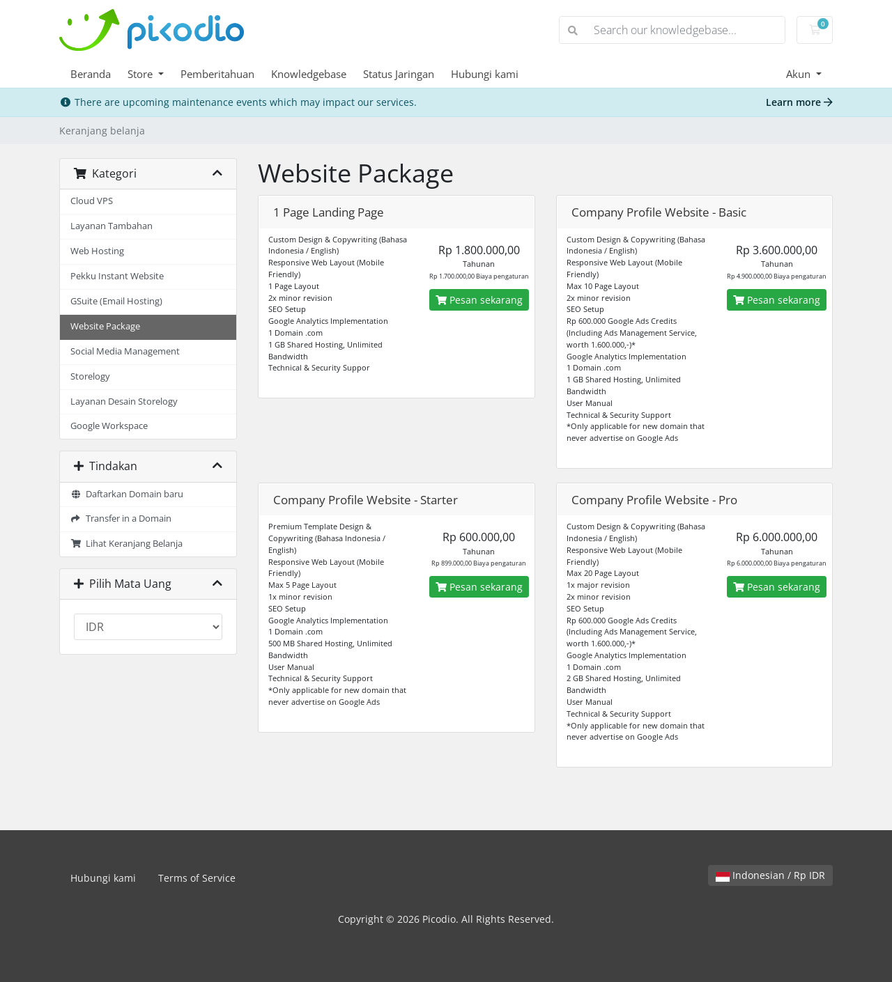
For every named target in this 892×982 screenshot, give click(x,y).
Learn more (799, 102)
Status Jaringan (398, 74)
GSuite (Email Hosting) (116, 301)
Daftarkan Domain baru (126, 494)
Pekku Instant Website (117, 276)
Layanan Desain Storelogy (124, 401)
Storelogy (90, 376)
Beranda (90, 74)
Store (141, 74)
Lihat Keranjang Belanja (126, 544)
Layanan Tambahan (111, 226)
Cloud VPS (91, 201)
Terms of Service (197, 877)
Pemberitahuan (217, 74)
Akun (799, 74)
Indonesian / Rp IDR (770, 875)
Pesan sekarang (479, 299)
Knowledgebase (308, 74)
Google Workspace (109, 426)
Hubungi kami (484, 74)
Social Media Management (125, 351)
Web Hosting (97, 251)
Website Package (105, 326)
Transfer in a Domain (120, 518)
